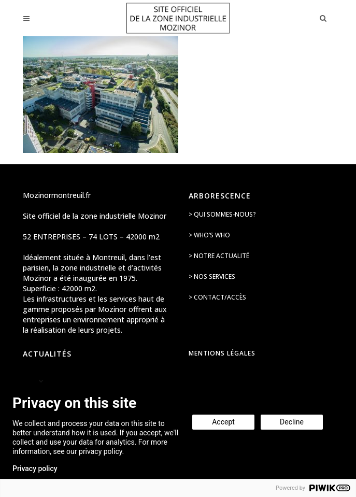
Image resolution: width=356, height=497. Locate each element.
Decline (292, 422)
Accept (223, 422)
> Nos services (212, 276)
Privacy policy (35, 468)
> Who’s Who (209, 235)
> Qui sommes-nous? (222, 214)
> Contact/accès (217, 297)
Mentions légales (222, 353)
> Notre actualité (219, 255)
